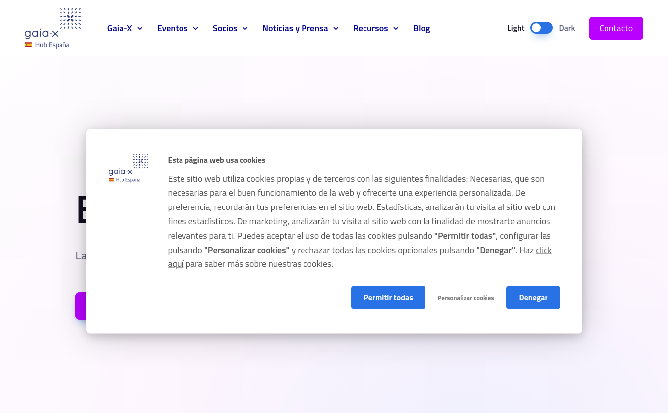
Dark (567, 28)
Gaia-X (53, 28)
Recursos (370, 28)
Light (515, 28)
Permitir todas (388, 297)
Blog (421, 28)
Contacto (616, 28)
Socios (225, 28)
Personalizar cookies (466, 298)
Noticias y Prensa (295, 28)
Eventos (172, 28)
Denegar (533, 297)
